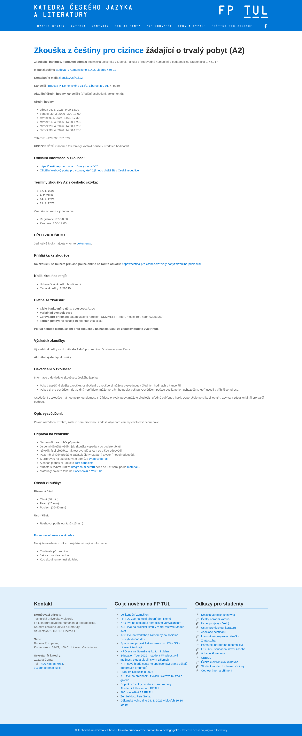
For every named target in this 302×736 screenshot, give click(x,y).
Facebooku (80, 471)
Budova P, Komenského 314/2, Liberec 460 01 (86, 69)
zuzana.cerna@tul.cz (47, 667)
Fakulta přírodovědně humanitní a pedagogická (148, 730)
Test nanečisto (84, 462)
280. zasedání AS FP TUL (137, 692)
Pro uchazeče (159, 26)
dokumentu (84, 243)
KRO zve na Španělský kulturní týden (144, 651)
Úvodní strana (51, 26)
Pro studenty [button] (127, 26)
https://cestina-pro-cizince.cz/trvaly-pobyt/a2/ (69, 166)
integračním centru (83, 467)
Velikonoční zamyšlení (134, 614)
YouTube (97, 471)
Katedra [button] (78, 26)
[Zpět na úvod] (99, 10)
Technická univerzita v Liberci (97, 730)
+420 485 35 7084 (51, 663)
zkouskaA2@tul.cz (70, 77)
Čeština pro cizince (232, 26)
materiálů (133, 467)
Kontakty (100, 26)
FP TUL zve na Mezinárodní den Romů (145, 618)
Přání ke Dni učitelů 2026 (136, 671)
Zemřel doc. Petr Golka (135, 696)
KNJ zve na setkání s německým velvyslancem (150, 622)
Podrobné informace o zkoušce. (54, 535)
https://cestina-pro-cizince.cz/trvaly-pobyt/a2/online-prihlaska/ (161, 264)
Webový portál (98, 458)
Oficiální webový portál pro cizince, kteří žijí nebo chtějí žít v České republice (89, 170)
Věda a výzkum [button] (192, 26)
